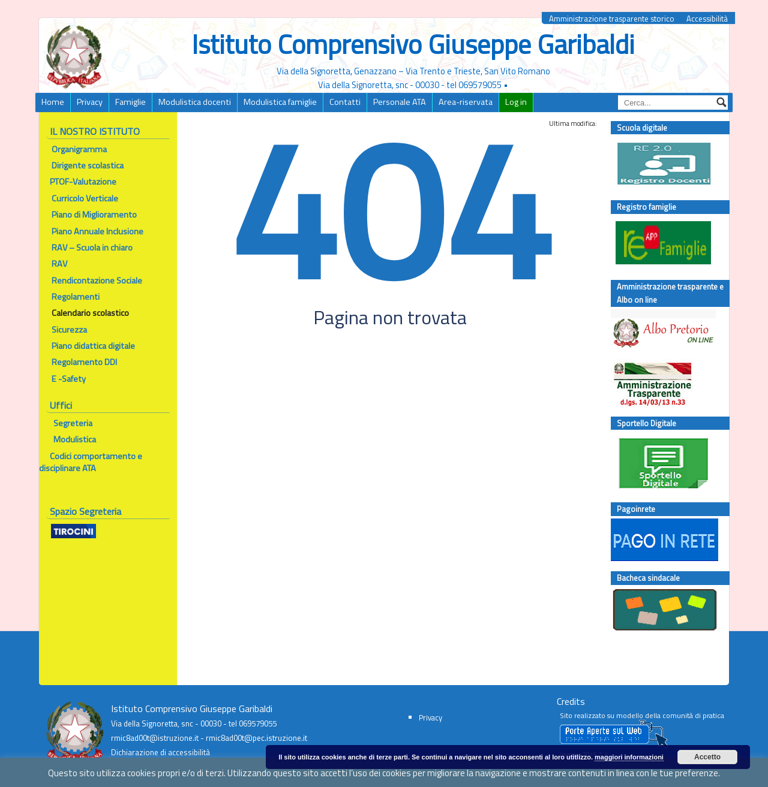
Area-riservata (466, 101)
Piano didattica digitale (93, 345)
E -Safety (62, 378)
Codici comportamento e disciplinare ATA (90, 462)
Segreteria (72, 423)
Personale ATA (399, 101)
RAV (53, 263)
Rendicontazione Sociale (90, 280)
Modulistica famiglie (280, 101)
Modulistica (74, 439)
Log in (516, 101)
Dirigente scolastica (88, 165)
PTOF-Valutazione (83, 181)
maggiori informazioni (629, 757)
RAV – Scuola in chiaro (86, 247)
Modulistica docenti (194, 101)
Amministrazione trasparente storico (611, 19)
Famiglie (130, 101)
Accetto (707, 757)
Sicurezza (69, 329)
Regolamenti (76, 296)
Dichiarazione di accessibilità (160, 752)
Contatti (345, 101)
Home (52, 101)
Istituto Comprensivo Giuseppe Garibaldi (413, 44)
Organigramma (79, 149)
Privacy (90, 101)
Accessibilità (707, 19)
